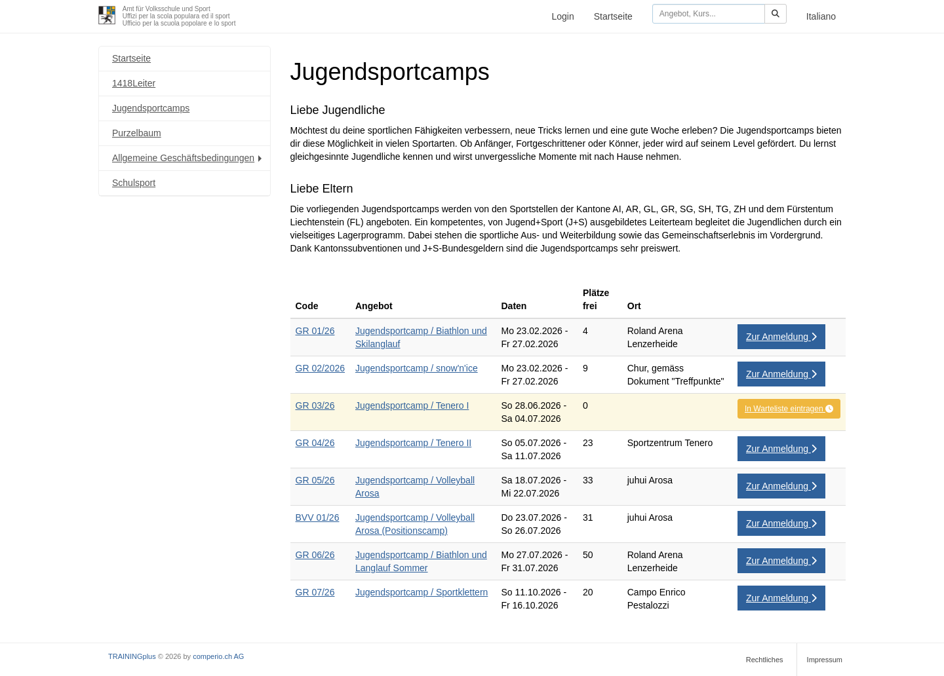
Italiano (821, 16)
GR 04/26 (315, 443)
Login (562, 16)
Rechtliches (764, 660)
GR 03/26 (315, 405)
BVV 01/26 (318, 517)
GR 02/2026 (320, 368)
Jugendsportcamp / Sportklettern (421, 592)
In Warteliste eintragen (789, 408)
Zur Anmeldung (781, 336)
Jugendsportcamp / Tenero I (412, 405)
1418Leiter (133, 83)
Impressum (824, 660)
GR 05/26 (315, 480)
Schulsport (133, 183)
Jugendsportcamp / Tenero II (413, 443)
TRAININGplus (132, 656)
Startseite (613, 16)
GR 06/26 (315, 555)
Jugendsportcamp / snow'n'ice (416, 368)
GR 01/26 (315, 331)
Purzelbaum (136, 133)
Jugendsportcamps (150, 108)
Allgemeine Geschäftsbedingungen (188, 158)
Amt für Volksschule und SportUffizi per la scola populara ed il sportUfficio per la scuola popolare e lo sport (179, 16)
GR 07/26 (315, 592)
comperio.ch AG (218, 656)
